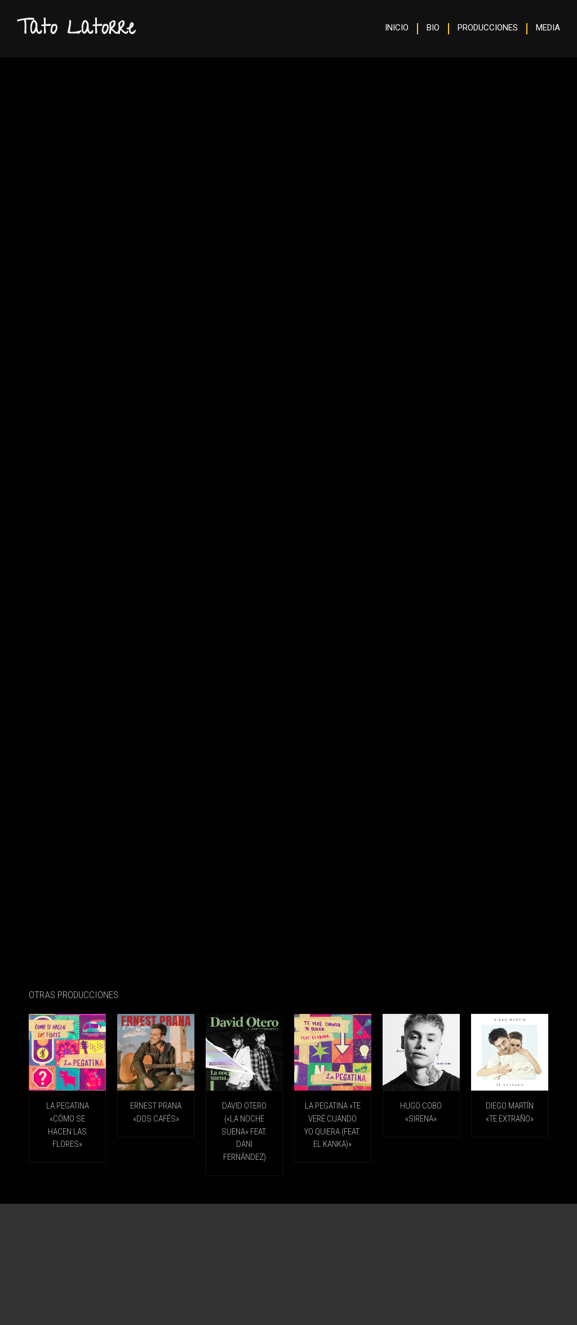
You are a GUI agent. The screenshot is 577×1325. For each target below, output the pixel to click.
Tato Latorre (76, 30)
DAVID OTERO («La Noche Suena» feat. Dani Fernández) (244, 1131)
